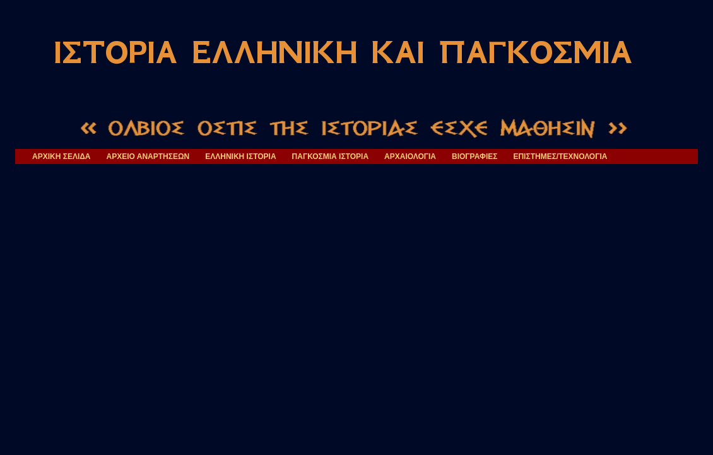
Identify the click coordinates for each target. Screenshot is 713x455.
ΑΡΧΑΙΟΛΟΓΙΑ (410, 156)
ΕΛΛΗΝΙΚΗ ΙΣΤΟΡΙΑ (240, 156)
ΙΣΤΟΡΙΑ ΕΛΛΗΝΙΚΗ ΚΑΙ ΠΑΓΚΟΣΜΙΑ (343, 53)
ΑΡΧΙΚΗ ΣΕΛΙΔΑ (61, 156)
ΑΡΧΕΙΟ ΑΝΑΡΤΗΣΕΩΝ (148, 156)
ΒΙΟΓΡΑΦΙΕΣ (474, 156)
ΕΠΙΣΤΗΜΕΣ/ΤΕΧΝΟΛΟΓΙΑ (560, 156)
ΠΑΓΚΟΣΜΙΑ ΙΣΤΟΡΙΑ (330, 156)
